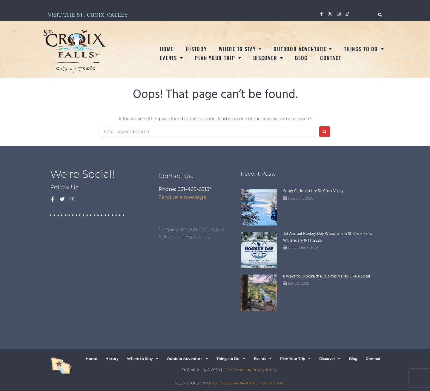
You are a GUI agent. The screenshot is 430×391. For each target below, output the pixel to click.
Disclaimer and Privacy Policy (251, 369)
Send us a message (182, 197)
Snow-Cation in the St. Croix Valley (313, 190)
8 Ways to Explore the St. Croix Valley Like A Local (326, 276)
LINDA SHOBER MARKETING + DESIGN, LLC (246, 383)
